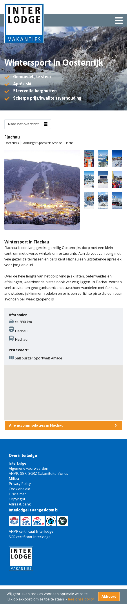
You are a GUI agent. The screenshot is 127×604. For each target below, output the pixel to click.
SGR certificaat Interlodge (30, 536)
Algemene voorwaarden (28, 468)
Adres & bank (20, 504)
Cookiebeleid (19, 488)
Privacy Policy (20, 483)
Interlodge (17, 463)
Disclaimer (17, 494)
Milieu (14, 478)
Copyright (17, 499)
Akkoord (109, 596)
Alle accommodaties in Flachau (36, 425)
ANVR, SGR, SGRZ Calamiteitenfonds (38, 473)
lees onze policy (81, 599)
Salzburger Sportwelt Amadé (42, 143)
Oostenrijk (11, 143)
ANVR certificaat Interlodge (31, 531)
